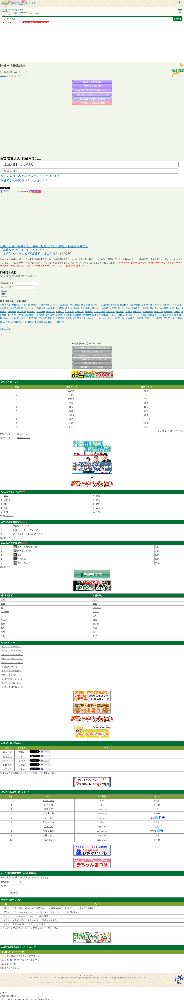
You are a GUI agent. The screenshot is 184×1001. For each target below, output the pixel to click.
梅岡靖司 (114, 305)
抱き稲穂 (21, 559)
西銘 (3, 624)
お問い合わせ (91, 978)
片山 (14, 920)
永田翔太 (60, 311)
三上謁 (121, 318)
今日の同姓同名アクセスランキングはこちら (31, 175)
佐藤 (146, 391)
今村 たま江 (48, 835)
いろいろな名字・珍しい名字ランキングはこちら (92, 348)
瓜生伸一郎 (146, 305)
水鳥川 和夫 (48, 800)
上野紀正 (139, 318)
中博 (21, 315)
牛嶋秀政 (41, 311)
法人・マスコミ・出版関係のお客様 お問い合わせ (115, 978)
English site (139, 978)
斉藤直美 (69, 311)
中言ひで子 (13, 315)
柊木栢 (68, 308)
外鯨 (3, 636)
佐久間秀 (124, 305)
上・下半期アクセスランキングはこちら (92, 359)
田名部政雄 (22, 318)
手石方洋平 (161, 318)
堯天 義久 (7, 769)
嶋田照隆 (168, 311)
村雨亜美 (50, 308)
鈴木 (71, 411)
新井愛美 (164, 308)
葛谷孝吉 (50, 315)
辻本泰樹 (104, 308)
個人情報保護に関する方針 (67, 978)
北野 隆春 (7, 765)
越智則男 (50, 311)
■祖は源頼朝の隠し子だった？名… (12, 679)
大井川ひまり (9, 318)
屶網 (71, 395)
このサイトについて (34, 978)
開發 (71, 407)
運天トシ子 (134, 315)
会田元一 (113, 315)
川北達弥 (125, 308)
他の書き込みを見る (9, 968)
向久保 (4, 620)
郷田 (157, 547)
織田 (14, 908)
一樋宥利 (144, 308)
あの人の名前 (7, 287)
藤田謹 (20, 308)
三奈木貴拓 (39, 315)
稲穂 (19, 555)
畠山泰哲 (110, 311)
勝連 (95, 628)
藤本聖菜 (120, 311)
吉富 (10, 158)
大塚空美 (79, 311)
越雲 (71, 419)
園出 (95, 620)
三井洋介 (54, 305)
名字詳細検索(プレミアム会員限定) (36, 22)
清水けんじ (92, 318)
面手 (146, 403)
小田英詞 (60, 308)
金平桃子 (158, 311)
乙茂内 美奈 (48, 831)
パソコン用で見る (86, 975)
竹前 (146, 399)
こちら (3, 75)
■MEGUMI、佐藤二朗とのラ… (11, 646)
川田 (157, 551)
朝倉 (34, 908)
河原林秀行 (99, 311)
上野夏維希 (148, 311)
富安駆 (128, 311)
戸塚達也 (31, 311)
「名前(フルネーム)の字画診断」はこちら (28, 253)
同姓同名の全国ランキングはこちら (25, 180)
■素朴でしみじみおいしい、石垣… (12, 658)
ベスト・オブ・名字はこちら (92, 352)
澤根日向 (176, 305)
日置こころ (150, 318)
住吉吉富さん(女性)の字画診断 (92, 103)
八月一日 (5, 612)
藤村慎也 (4, 308)
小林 (71, 423)
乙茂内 (71, 391)
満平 (95, 632)
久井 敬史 (48, 840)
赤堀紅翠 (41, 308)
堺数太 (51, 318)
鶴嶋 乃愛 (7, 752)
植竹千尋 (60, 322)
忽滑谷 (71, 399)
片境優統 (162, 315)
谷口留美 (29, 322)
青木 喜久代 (7, 761)
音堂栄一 (95, 305)
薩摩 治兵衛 (48, 822)
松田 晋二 (7, 756)
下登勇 (171, 318)
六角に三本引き (24, 551)
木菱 (3, 603)
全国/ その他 (8, 964)
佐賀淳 (105, 315)
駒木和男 (12, 311)
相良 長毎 (48, 809)
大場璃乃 (35, 305)
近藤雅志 (77, 315)
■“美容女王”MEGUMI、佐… (10, 667)
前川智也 (167, 305)
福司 (98, 512)
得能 (146, 427)
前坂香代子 (5, 305)
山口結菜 (112, 318)
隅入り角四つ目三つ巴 (27, 547)
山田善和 (171, 315)
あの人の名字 (7, 283)
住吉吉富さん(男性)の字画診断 (92, 99)
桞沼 (98, 496)
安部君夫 (87, 315)
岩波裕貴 (84, 308)
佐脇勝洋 (129, 318)
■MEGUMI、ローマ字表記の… (11, 671)
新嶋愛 (143, 315)
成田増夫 (123, 315)
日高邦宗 (64, 305)
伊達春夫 (67, 315)
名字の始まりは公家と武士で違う (29, 534)
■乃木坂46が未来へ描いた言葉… (11, 650)
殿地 (95, 636)
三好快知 (43, 318)
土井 (3, 628)
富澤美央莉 (114, 308)
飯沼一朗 (89, 311)
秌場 (98, 500)
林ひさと (103, 318)
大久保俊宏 (75, 305)
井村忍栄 (16, 305)
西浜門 (99, 504)
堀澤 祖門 (48, 805)
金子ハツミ (30, 308)
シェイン (97, 607)
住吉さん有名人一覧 (92, 86)
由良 (157, 563)
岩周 (6, 508)
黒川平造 (60, 318)
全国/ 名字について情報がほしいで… (20, 960)
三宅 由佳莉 (48, 813)
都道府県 (5, 882)
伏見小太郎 (135, 305)
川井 (6, 512)
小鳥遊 (71, 415)
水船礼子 (94, 308)
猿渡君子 (135, 308)
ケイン (96, 612)
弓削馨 (76, 308)
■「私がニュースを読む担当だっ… (12, 655)
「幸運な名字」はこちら (16, 249)
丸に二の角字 (23, 563)
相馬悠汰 (96, 315)
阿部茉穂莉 (18, 322)
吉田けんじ (49, 322)
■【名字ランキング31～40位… (11, 683)
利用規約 (81, 978)
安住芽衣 (137, 311)
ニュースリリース (49, 978)
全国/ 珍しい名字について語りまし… (20, 956)
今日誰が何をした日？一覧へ (44, 928)
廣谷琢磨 (21, 311)
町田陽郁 (105, 305)
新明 (3, 632)
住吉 (3, 158)
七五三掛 (146, 419)
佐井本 (96, 616)
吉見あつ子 (70, 318)
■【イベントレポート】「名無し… (12, 663)
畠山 (6, 496)
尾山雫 (13, 308)
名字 (3, 886)
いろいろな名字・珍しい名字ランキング (92, 94)
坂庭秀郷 (85, 305)
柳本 (6, 504)
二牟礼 (99, 508)
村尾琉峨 (45, 305)
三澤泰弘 (7, 322)
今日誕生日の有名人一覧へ (92, 363)
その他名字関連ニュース (11, 687)
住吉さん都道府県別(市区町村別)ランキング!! (92, 90)
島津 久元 (48, 826)
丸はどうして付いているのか (27, 530)
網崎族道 (29, 315)
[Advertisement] (79, 42)
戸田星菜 (25, 305)
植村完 (177, 311)
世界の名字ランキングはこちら (92, 367)
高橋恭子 (152, 315)
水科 (3, 599)
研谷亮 (59, 315)
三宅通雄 (157, 305)
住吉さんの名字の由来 (92, 82)
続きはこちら (23, 434)
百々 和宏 (48, 818)
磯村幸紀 (154, 308)
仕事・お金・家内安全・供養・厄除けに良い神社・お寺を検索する (44, 246)
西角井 (7, 500)
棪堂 (95, 599)
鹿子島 (96, 624)
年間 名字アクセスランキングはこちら (92, 355)
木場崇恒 (38, 322)
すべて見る (5, 328)
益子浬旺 (33, 318)
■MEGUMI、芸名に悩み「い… (11, 675)
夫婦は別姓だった (21, 526)
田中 (146, 411)
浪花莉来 (81, 318)
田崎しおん (174, 308)
